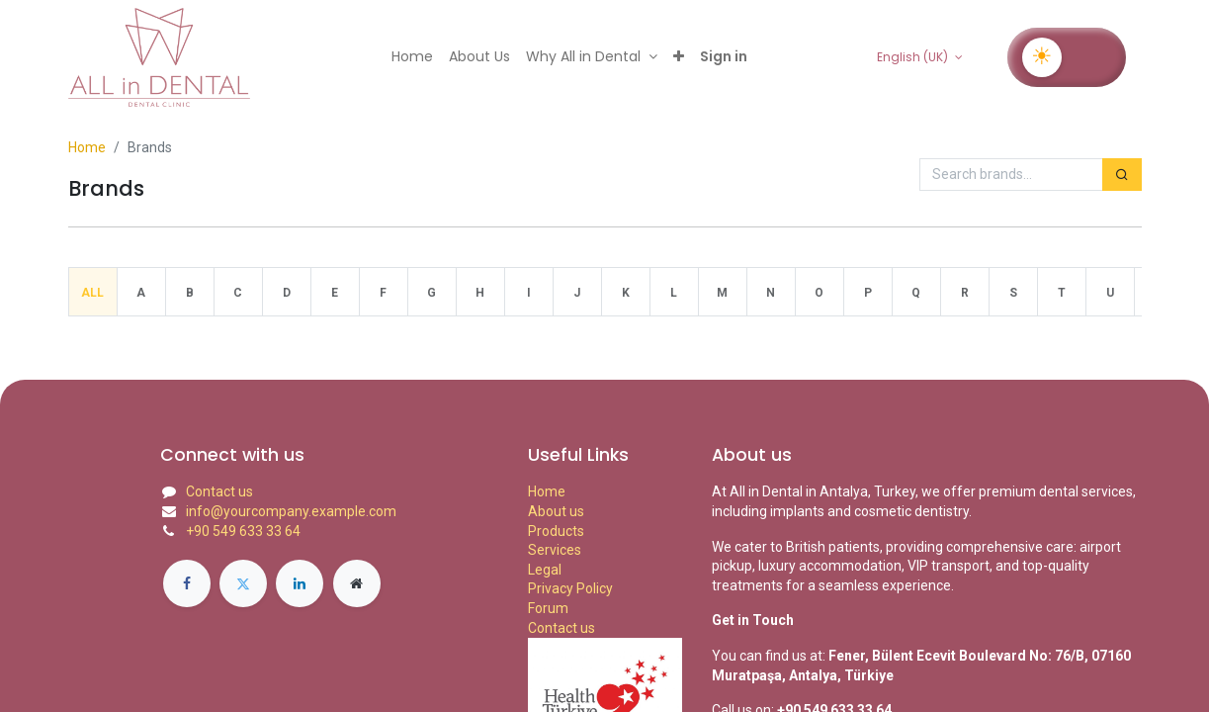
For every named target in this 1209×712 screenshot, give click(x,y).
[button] (678, 57)
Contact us (219, 491)
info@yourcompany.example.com (291, 511)
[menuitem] (412, 57)
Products (556, 531)
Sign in (723, 56)
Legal (544, 570)
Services (554, 550)
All (92, 293)
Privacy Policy (570, 588)
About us (556, 511)
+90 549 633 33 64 (243, 531)
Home (87, 147)
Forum (548, 608)
